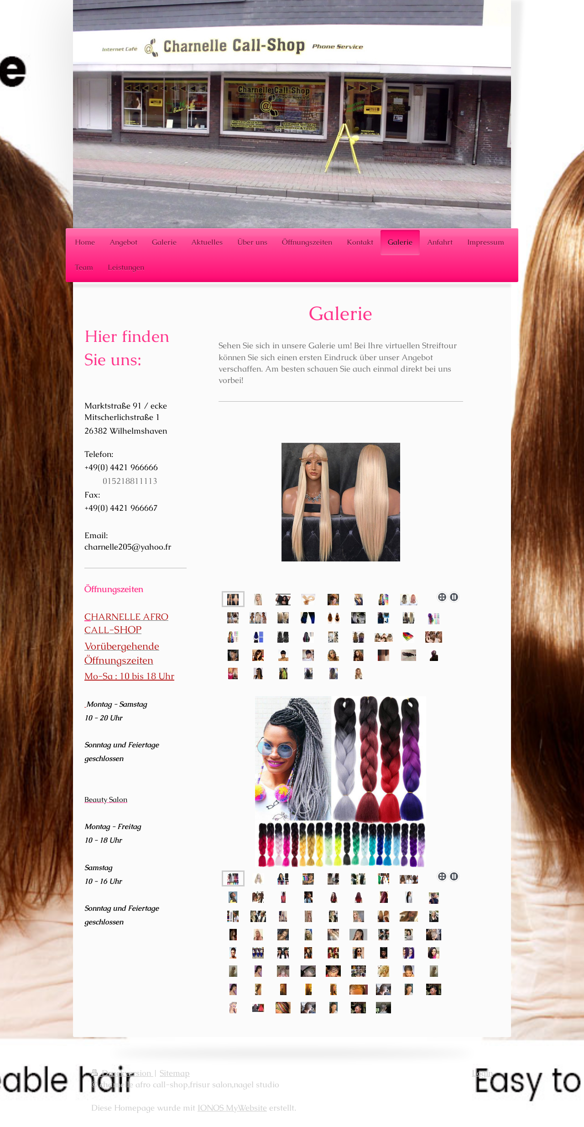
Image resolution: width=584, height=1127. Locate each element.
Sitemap (175, 1073)
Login (482, 1073)
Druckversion (122, 1073)
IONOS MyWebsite (232, 1107)
